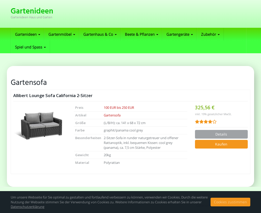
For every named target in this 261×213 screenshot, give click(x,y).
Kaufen (221, 144)
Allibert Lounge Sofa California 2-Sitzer (53, 95)
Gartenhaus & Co (100, 34)
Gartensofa (112, 115)
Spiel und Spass (30, 46)
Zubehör (210, 34)
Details (221, 134)
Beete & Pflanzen (141, 34)
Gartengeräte (179, 34)
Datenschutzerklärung (27, 206)
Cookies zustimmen (230, 201)
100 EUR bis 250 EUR (119, 107)
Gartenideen (27, 34)
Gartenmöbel (61, 34)
